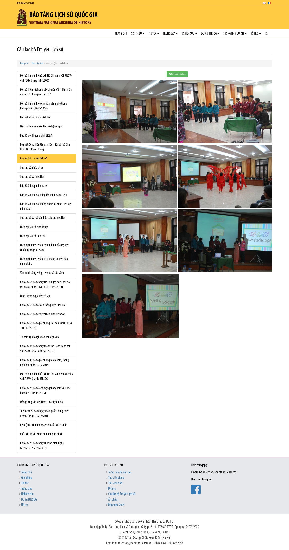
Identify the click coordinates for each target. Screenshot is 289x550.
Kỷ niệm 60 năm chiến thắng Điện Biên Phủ (43, 305)
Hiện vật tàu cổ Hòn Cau (32, 236)
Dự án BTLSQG (210, 33)
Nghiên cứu (189, 33)
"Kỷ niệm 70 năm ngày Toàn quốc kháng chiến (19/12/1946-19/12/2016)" (44, 413)
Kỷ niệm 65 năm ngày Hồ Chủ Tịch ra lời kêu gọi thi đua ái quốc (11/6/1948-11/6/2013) (45, 285)
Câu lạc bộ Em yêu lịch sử (33, 158)
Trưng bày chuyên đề (119, 472)
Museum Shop (116, 505)
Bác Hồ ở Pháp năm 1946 (33, 186)
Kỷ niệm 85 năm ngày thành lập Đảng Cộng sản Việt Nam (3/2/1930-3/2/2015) (45, 349)
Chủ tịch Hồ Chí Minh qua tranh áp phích (41, 434)
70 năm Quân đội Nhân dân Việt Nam (40, 337)
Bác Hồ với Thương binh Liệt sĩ (36, 135)
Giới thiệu (137, 33)
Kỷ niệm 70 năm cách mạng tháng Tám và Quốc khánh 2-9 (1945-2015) (45, 391)
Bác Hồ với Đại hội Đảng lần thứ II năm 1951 (43, 195)
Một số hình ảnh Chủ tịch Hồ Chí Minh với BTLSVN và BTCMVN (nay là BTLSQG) (46, 78)
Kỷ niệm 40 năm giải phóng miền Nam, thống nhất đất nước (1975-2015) (44, 363)
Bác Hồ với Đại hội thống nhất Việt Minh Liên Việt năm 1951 (46, 206)
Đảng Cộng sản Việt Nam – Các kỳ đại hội (41, 402)
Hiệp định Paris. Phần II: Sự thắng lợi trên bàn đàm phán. (44, 261)
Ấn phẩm (113, 500)
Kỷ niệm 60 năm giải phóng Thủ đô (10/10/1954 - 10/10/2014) (46, 326)
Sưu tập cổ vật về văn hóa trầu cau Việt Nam (43, 218)
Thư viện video (116, 478)
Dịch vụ (112, 489)
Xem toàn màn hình (177, 74)
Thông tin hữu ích (234, 33)
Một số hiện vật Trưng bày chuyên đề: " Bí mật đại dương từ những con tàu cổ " (46, 92)
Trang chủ (121, 33)
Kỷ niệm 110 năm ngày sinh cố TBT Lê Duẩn (43, 425)
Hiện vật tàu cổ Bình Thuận (34, 227)
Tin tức (154, 33)
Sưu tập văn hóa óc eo (32, 168)
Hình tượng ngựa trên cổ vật (35, 296)
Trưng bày (170, 33)
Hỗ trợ (255, 33)
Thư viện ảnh (37, 63)
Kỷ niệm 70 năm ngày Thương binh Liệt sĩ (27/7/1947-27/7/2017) (42, 446)
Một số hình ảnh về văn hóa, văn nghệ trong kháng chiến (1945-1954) (43, 106)
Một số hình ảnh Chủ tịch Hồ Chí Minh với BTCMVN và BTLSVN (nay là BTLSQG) (46, 376)
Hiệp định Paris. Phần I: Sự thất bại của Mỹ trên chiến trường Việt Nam (44, 247)
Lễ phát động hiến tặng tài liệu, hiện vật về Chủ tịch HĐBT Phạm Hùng (45, 147)
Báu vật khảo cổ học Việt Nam (35, 117)
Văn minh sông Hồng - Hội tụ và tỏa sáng (42, 273)
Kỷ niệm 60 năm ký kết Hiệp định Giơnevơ (42, 314)
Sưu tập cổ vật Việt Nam (32, 177)
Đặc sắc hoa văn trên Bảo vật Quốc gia (41, 126)
